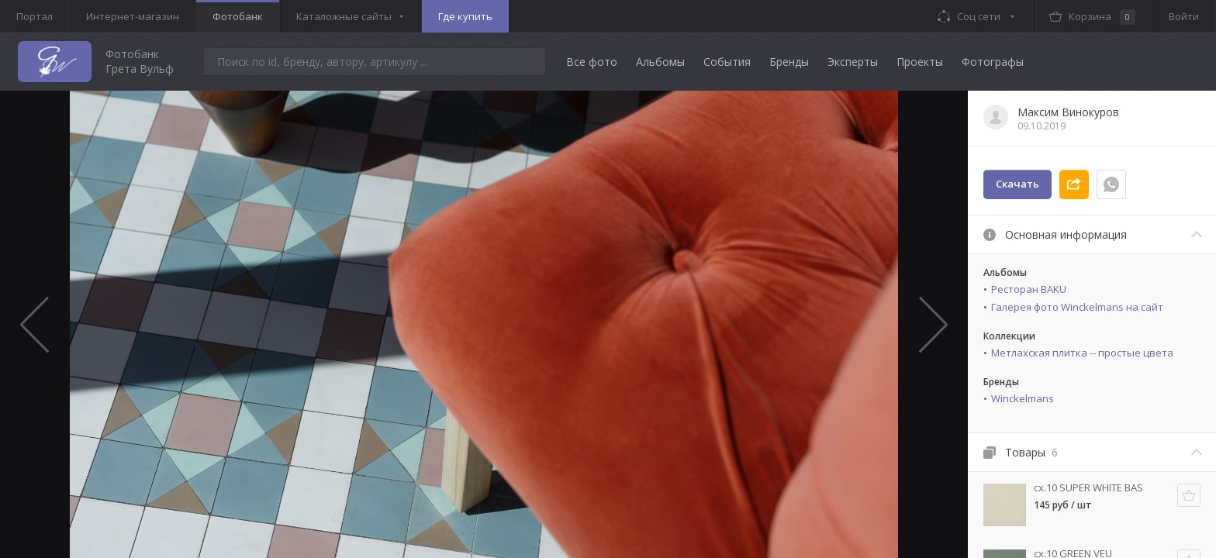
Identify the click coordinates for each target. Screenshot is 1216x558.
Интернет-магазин (132, 16)
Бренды (789, 61)
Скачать (1017, 184)
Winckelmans (1022, 398)
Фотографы (993, 61)
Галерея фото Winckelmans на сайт (1077, 307)
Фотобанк (237, 16)
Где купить (465, 16)
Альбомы (660, 61)
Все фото (591, 61)
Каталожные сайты (344, 16)
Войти (1184, 16)
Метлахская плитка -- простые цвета (1082, 353)
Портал (34, 16)
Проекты (919, 61)
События (727, 61)
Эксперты (852, 61)
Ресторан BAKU (1028, 289)
